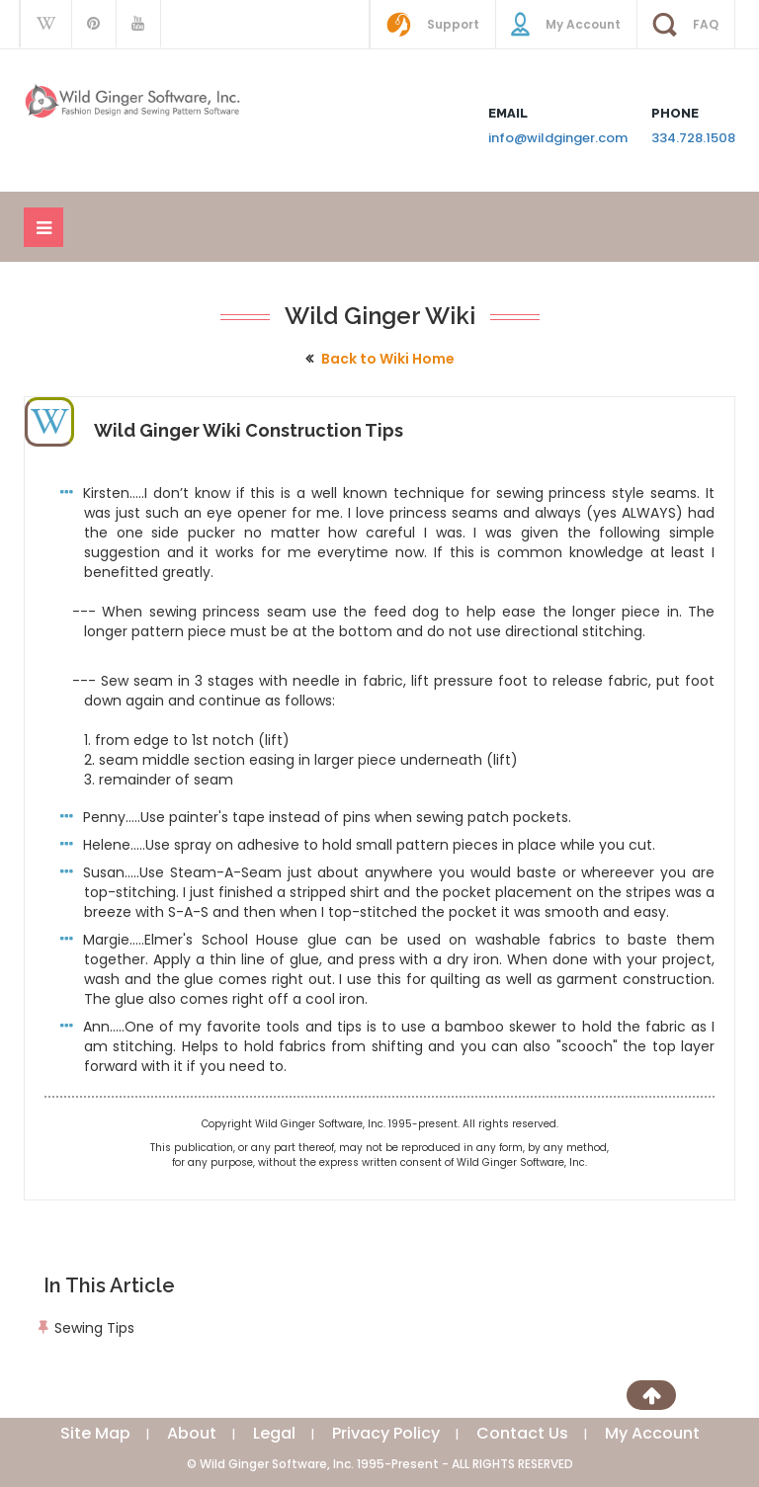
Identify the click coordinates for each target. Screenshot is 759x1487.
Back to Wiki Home (388, 359)
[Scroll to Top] (651, 1395)
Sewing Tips (94, 1328)
